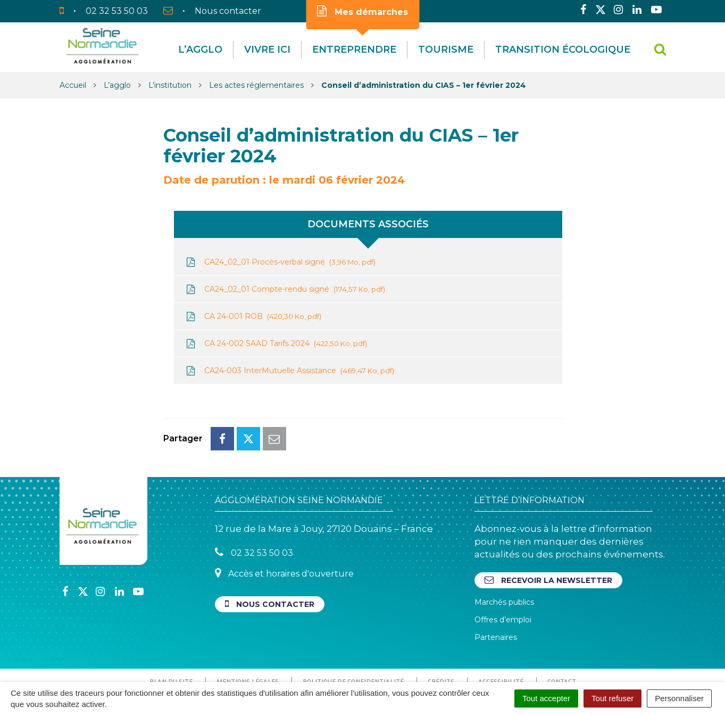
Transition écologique (562, 49)
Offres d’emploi (502, 572)
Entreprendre (354, 49)
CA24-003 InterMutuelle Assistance (289, 371)
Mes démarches (362, 11)
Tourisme (445, 49)
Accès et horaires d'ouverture (284, 525)
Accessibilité (500, 634)
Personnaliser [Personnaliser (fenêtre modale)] (679, 698)
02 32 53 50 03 (254, 505)
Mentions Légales (247, 634)
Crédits (441, 634)
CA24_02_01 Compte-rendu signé (285, 289)
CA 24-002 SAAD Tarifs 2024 (276, 344)
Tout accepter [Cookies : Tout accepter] (546, 698)
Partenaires (495, 590)
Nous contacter (269, 557)
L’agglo (200, 49)
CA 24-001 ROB (253, 316)
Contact (561, 634)
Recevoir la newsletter (548, 533)
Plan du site (171, 634)
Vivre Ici (267, 49)
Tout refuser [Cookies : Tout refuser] (612, 698)
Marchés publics (504, 555)
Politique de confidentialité (353, 634)
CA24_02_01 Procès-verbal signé (280, 262)
